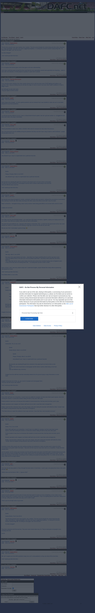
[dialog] (47, 306)
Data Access (47, 325)
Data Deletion (37, 325)
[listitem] (47, 313)
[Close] (80, 287)
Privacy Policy (58, 325)
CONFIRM (29, 318)
